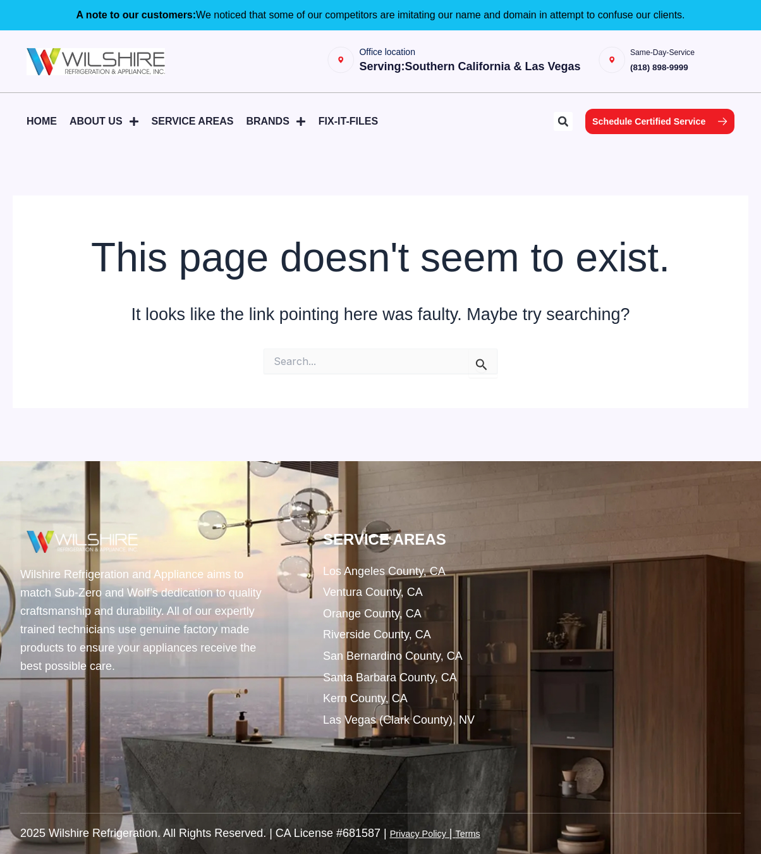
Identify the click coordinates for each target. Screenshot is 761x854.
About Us (104, 129)
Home (42, 128)
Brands (275, 129)
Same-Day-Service (682, 56)
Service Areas (193, 128)
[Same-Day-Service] (622, 65)
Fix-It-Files (348, 128)
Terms (485, 833)
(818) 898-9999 (683, 70)
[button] (531, 129)
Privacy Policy (425, 833)
